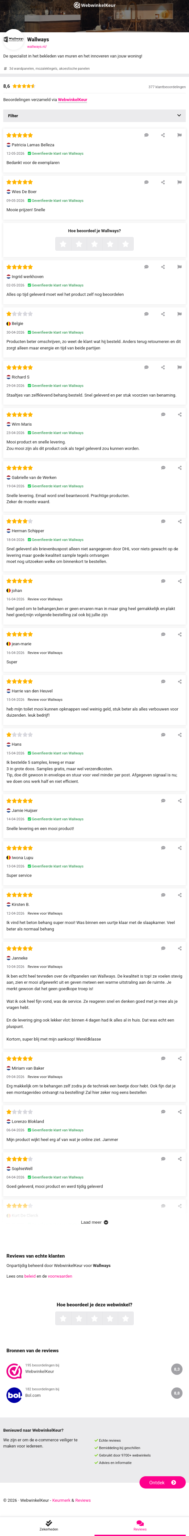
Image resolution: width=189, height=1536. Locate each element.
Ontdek (162, 1483)
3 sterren (101, 244)
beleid (30, 1276)
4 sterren (117, 244)
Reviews (83, 1500)
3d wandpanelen (21, 69)
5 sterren (132, 244)
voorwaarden (60, 1276)
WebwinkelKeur (72, 99)
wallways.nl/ (37, 47)
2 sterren (86, 244)
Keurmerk (61, 1500)
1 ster (70, 244)
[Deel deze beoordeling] (163, 135)
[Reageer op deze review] (146, 135)
